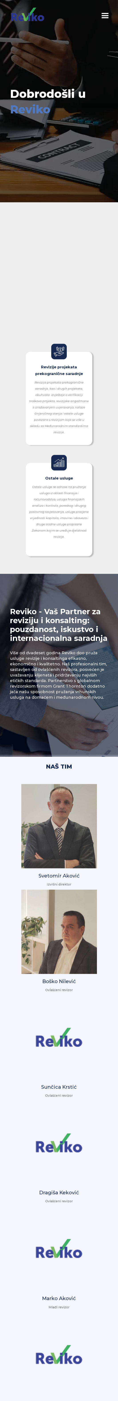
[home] (31, 14)
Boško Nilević (59, 979)
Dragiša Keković (59, 1190)
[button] (94, 17)
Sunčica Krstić (59, 1085)
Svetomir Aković (59, 873)
